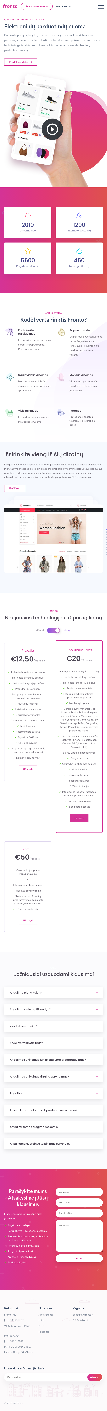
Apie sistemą (45, 1314)
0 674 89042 (80, 1320)
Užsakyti (28, 769)
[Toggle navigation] (100, 7)
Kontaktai (43, 1331)
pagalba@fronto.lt (83, 1314)
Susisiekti (79, 1258)
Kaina (41, 1320)
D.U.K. (41, 1326)
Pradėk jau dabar (20, 62)
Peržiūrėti (14, 488)
